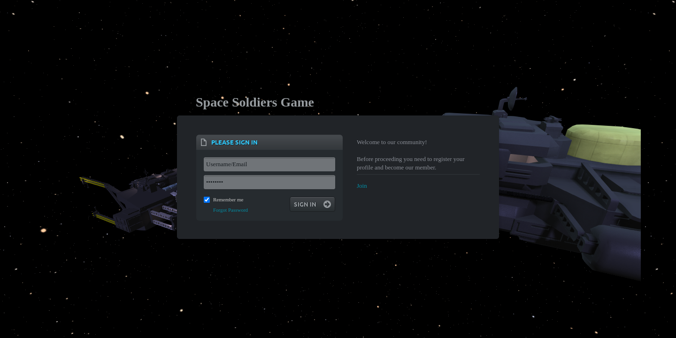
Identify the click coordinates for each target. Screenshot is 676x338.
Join (362, 185)
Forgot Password (230, 210)
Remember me (228, 199)
